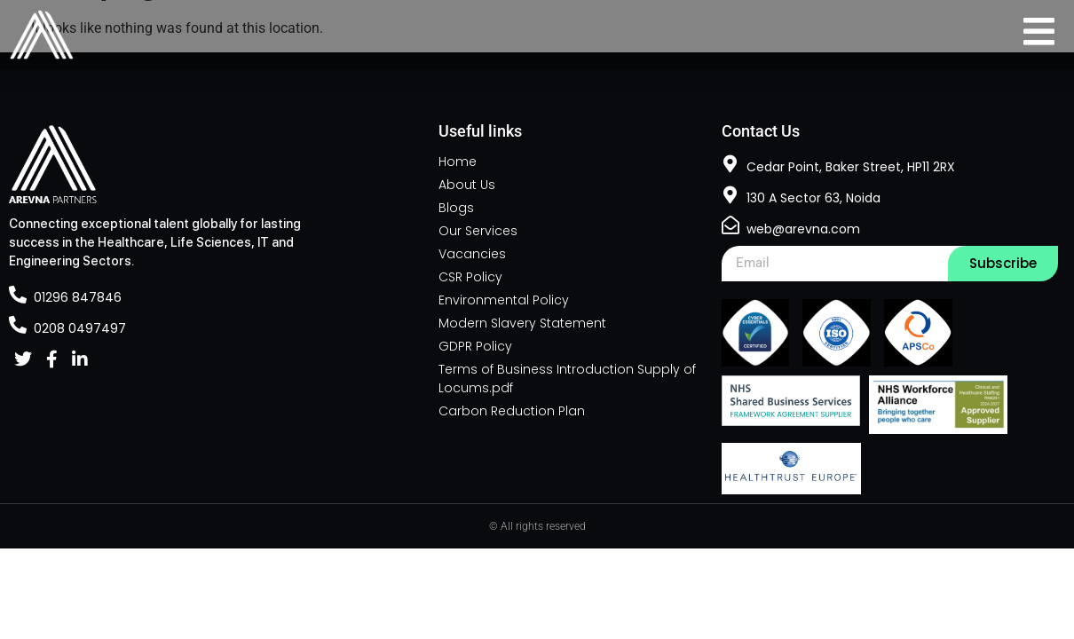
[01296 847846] (18, 295)
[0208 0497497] (18, 325)
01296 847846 (78, 297)
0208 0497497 (80, 328)
